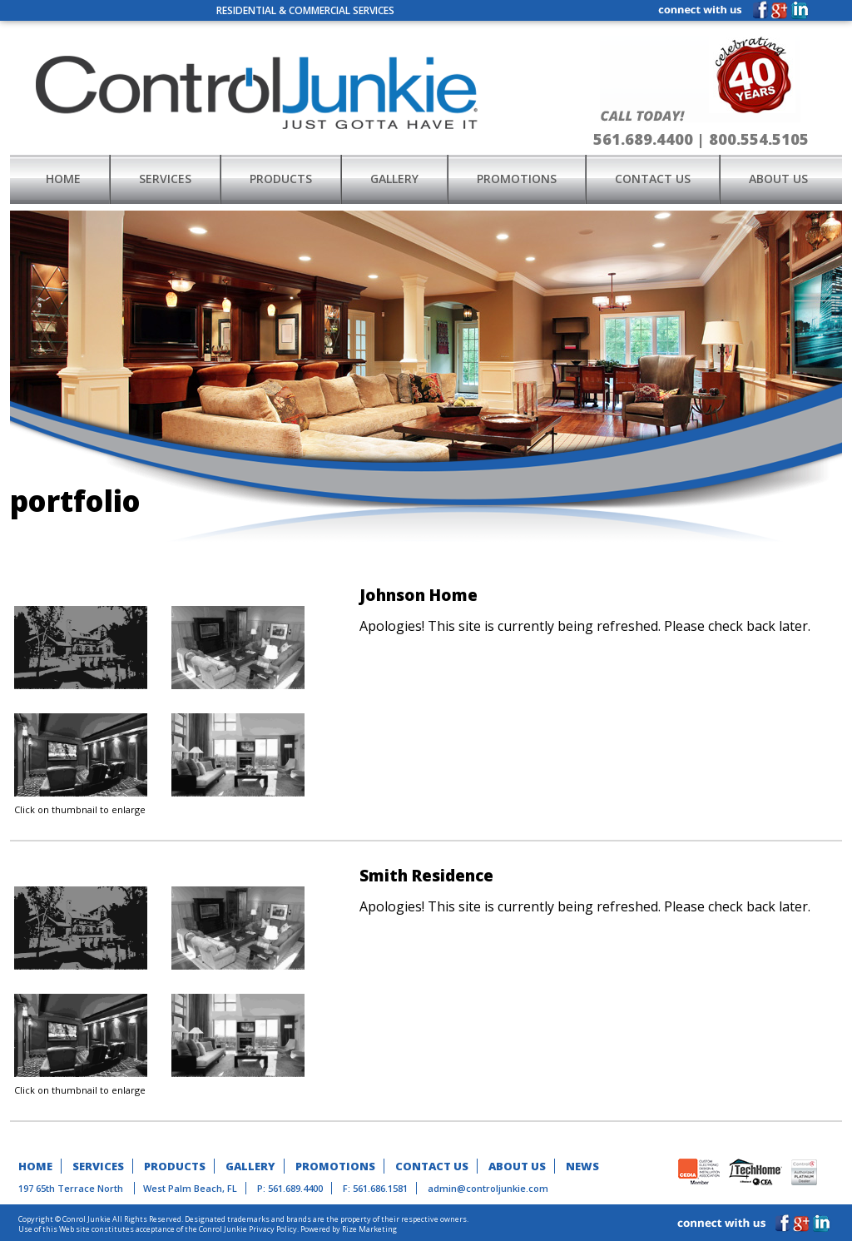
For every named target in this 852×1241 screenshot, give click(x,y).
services (165, 178)
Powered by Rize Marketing (348, 1229)
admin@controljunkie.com (488, 1188)
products (281, 178)
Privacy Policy (273, 1229)
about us (778, 178)
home (63, 178)
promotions (517, 178)
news (582, 1166)
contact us (653, 178)
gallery (394, 178)
